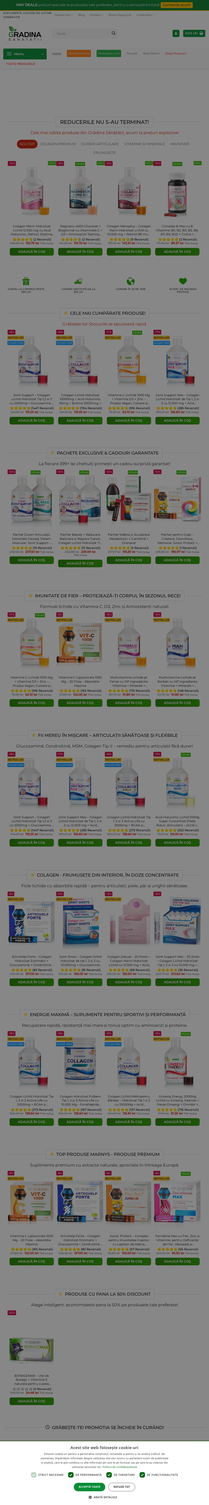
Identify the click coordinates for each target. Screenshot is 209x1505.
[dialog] (104, 1473)
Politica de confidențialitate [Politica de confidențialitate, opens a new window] (119, 1467)
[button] (104, 1497)
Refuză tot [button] (122, 1487)
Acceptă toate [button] (89, 1487)
